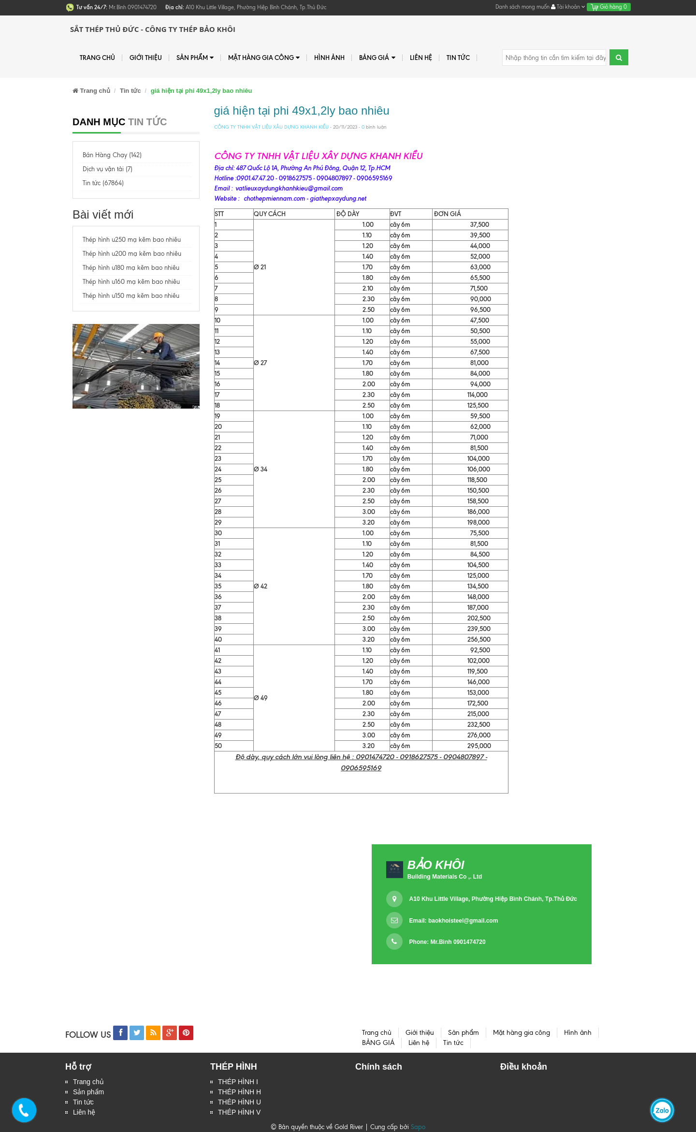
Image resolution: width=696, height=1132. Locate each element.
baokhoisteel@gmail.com (463, 920)
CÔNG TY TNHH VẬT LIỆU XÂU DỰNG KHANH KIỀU (271, 127)
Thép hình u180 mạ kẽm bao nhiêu (131, 267)
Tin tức (83, 1102)
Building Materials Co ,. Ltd (444, 876)
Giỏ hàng (609, 6)
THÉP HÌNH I (238, 1082)
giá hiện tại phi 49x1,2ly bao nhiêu (302, 110)
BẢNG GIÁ (377, 58)
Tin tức (458, 57)
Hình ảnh (329, 57)
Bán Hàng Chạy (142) (112, 155)
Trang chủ (97, 57)
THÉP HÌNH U (239, 1102)
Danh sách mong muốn (522, 6)
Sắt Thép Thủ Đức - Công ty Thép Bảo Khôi (152, 29)
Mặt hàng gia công (264, 58)
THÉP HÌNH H (239, 1092)
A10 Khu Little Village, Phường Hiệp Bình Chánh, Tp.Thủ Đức (493, 899)
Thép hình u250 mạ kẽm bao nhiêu (132, 239)
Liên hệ (84, 1112)
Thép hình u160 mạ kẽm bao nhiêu (131, 281)
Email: (453, 920)
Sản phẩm (88, 1092)
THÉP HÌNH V (239, 1112)
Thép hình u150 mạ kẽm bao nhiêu (131, 295)
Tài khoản (568, 6)
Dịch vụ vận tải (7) (107, 169)
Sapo (418, 1127)
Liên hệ (421, 57)
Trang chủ (88, 1082)
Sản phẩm (195, 58)
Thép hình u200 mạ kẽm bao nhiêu (132, 253)
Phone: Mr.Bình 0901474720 (447, 942)
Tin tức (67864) (103, 183)
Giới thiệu (146, 57)
